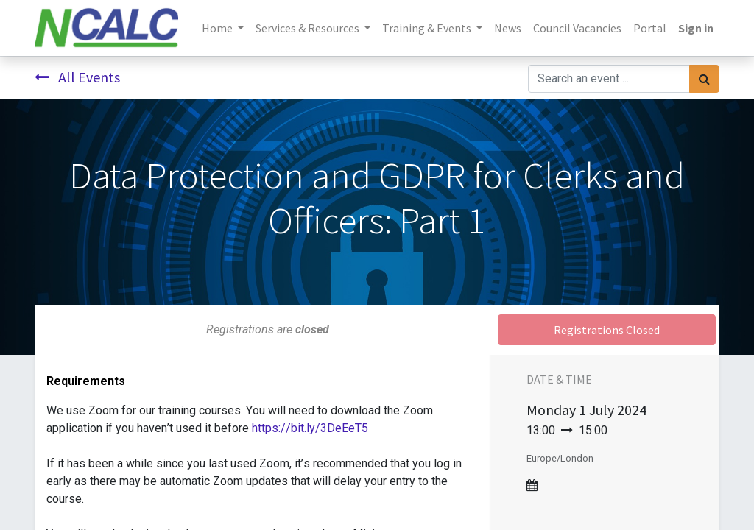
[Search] (704, 79)
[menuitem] (507, 28)
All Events (77, 77)
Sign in (696, 28)
